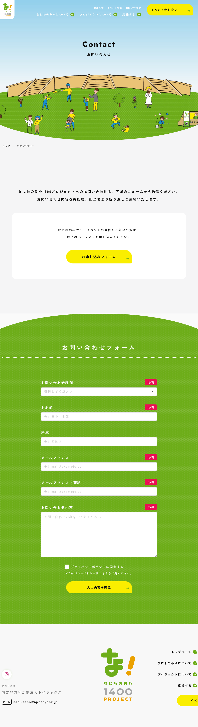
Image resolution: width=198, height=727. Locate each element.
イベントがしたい (164, 9)
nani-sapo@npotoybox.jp (36, 701)
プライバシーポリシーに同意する (97, 567)
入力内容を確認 (99, 587)
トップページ (181, 652)
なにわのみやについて (52, 14)
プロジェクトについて (95, 14)
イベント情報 (114, 7)
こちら (103, 573)
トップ (6, 146)
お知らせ (99, 7)
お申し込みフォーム (99, 256)
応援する (128, 14)
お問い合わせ (133, 7)
